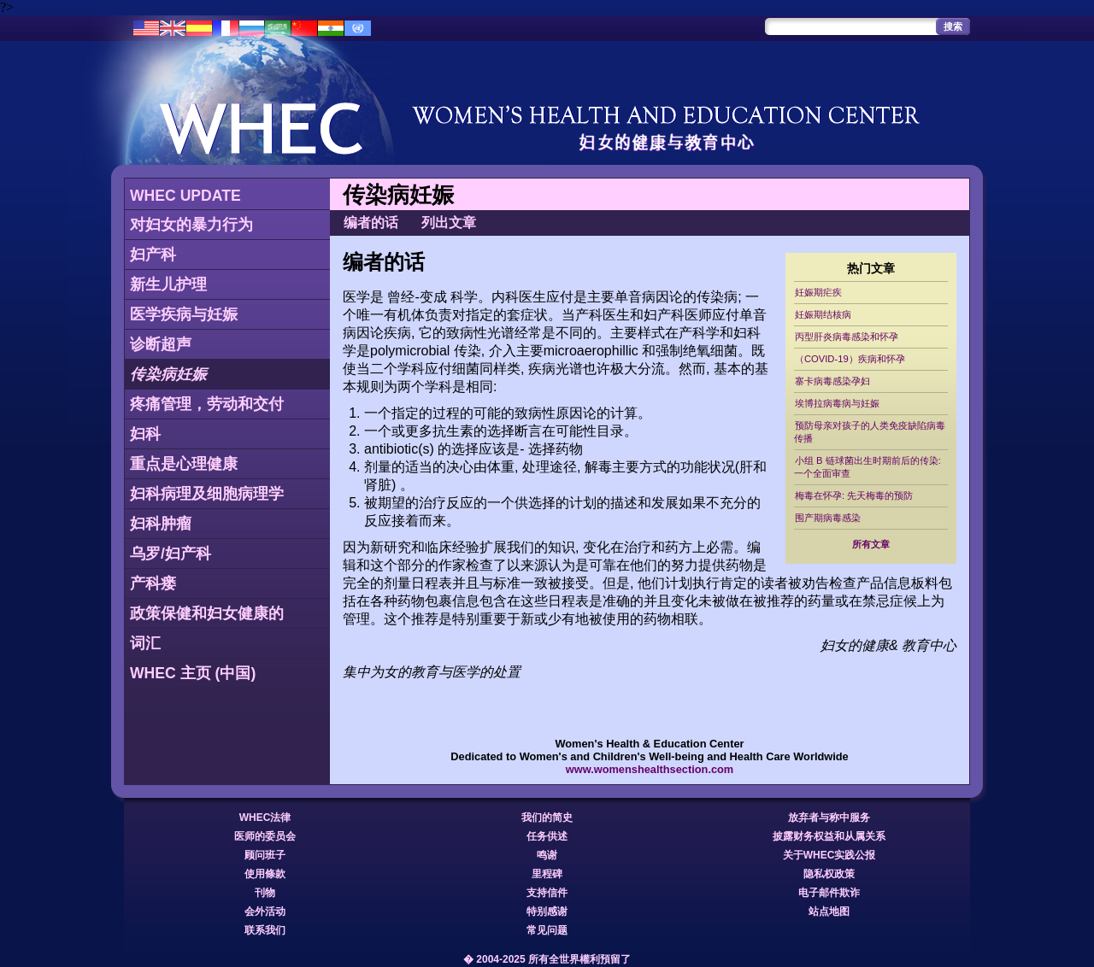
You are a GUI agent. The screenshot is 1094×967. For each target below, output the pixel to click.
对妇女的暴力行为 (191, 224)
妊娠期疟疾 (818, 292)
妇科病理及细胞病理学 (207, 493)
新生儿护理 (168, 284)
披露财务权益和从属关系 (829, 836)
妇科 (145, 433)
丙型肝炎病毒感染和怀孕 (846, 336)
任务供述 (547, 836)
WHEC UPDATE (185, 195)
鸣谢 (547, 855)
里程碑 (547, 874)
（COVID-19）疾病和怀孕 (850, 359)
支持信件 (547, 893)
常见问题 (547, 930)
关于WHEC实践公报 (829, 855)
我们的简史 (547, 817)
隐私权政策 (829, 874)
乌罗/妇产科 (170, 553)
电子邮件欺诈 (829, 893)
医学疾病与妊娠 (184, 314)
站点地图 (829, 911)
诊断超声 (160, 344)
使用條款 (264, 874)
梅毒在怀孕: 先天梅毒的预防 (854, 495)
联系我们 (264, 930)
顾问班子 (264, 855)
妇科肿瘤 (160, 523)
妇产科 (153, 254)
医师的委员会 (265, 836)
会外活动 (264, 911)
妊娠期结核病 (823, 314)
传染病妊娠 (168, 374)
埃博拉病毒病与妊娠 (837, 403)
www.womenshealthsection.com (650, 769)
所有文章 (871, 544)
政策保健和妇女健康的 (207, 613)
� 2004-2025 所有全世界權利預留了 (547, 959)
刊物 (265, 893)
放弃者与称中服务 (829, 817)
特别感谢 (547, 911)
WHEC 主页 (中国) (193, 673)
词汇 (145, 643)
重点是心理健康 (184, 463)
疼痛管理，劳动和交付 (207, 404)
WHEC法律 (265, 817)
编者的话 (371, 222)
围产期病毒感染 (828, 518)
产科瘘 (153, 583)
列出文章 (448, 222)
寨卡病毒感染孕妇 (832, 381)
